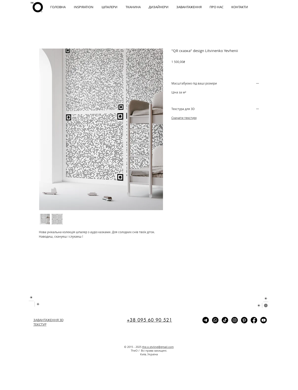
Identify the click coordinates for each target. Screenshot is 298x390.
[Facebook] (254, 320)
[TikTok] (225, 320)
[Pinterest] (244, 320)
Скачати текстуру (184, 118)
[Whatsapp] (215, 320)
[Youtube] (263, 320)
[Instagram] (234, 320)
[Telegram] (205, 320)
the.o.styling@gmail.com (158, 347)
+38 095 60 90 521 (149, 320)
